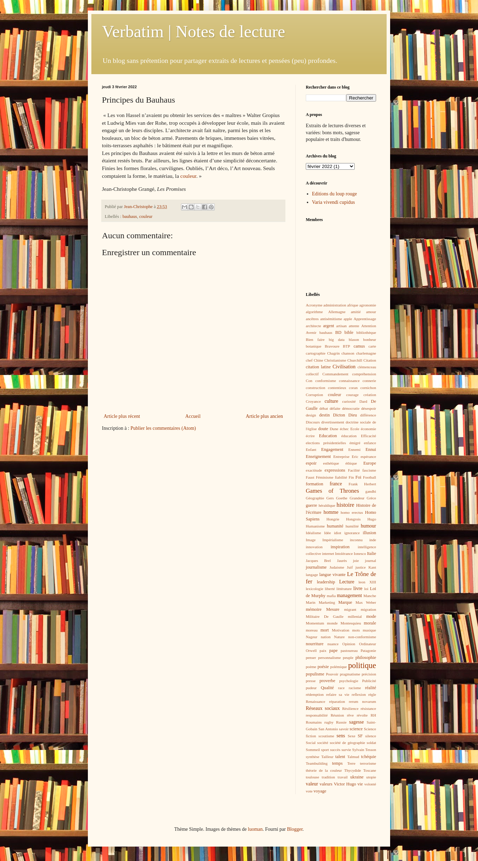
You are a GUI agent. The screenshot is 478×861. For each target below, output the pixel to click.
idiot (337, 533)
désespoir (368, 408)
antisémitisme (331, 319)
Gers (330, 498)
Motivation (340, 630)
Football (369, 477)
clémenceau (366, 367)
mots (356, 630)
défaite (335, 408)
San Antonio (328, 729)
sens (341, 735)
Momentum (315, 623)
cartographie (315, 353)
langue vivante (332, 574)
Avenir (311, 332)
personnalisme (329, 657)
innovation (314, 547)
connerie (369, 380)
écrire (310, 436)
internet (328, 553)
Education (328, 435)
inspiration (340, 546)
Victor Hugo (345, 784)
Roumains (314, 722)
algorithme (314, 312)
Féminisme (325, 477)
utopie (371, 777)
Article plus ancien (264, 416)
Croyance (313, 401)
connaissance (349, 380)
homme (331, 512)
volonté (370, 784)
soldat (371, 742)
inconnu (356, 540)
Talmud (353, 757)
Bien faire (315, 339)
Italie (371, 553)
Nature (339, 637)
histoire (345, 504)
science (356, 728)
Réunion (337, 715)
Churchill (354, 360)
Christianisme (335, 360)
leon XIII (367, 582)
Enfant (311, 449)
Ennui (371, 449)
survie (346, 749)
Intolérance (344, 553)
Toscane (369, 770)
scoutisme (326, 736)
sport (325, 749)
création (369, 395)
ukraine (357, 777)
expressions (334, 470)
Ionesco (360, 553)
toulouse (312, 777)
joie (356, 560)
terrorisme (368, 763)
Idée (327, 533)
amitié (356, 312)
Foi (358, 477)
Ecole (354, 429)
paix (322, 650)
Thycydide (352, 770)
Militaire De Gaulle (324, 616)
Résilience (350, 708)
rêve (350, 715)
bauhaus (129, 216)
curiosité (349, 401)
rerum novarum (362, 701)
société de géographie (347, 742)
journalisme (316, 567)
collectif (312, 374)
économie (368, 429)
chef (309, 360)
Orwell (311, 650)
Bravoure (332, 346)
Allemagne (336, 312)
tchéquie (368, 756)
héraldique (326, 505)
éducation (349, 436)
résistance (368, 708)
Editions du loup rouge (334, 193)
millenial (355, 616)
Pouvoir (332, 674)
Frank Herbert (362, 484)
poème (311, 667)
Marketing (327, 602)
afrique (352, 305)
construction (315, 388)
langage (312, 574)
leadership (326, 582)
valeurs (325, 784)
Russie (341, 722)
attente (354, 326)
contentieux (337, 388)
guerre (311, 505)
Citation (369, 360)
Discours (313, 422)
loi (366, 589)
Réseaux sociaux (323, 708)
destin (324, 415)
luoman (255, 829)
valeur (312, 783)
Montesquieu (351, 623)
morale (370, 623)
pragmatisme (350, 674)
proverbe (327, 680)
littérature (343, 589)
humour (368, 526)
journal (370, 560)
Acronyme (314, 305)
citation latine (318, 366)
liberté (330, 589)
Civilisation (343, 366)
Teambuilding (317, 763)
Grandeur (357, 498)
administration (334, 305)
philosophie (365, 657)
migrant (350, 609)
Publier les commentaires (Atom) (163, 428)
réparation (337, 701)
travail (343, 777)
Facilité (354, 470)
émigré (354, 443)
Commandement (335, 374)
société (322, 742)
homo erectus (352, 512)
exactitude (314, 470)
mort (325, 630)
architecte (313, 326)
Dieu (352, 415)
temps (337, 763)
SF (360, 735)
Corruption (314, 395)
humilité (351, 526)
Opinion (348, 644)
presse (311, 681)
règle (372, 694)
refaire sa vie (337, 694)
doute (323, 428)
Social (311, 742)
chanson (347, 353)
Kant (372, 567)
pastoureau (349, 650)
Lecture (346, 581)
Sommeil (313, 749)
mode (371, 616)
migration (368, 609)
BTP (346, 346)
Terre (351, 763)
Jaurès (342, 560)
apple (347, 319)
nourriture (314, 643)
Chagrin (333, 353)
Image (311, 540)
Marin (310, 602)
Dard (363, 401)
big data (336, 339)
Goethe (341, 498)
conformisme (325, 380)
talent (340, 756)
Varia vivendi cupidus (333, 202)
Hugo (371, 519)
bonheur (369, 339)
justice (360, 567)
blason (354, 339)
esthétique (331, 463)
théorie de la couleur (324, 770)
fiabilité (341, 477)
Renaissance (315, 701)
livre (357, 588)
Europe (369, 463)
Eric (355, 456)
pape (333, 650)
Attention (368, 326)
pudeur (311, 688)
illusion (369, 532)
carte (372, 346)
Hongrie (333, 519)
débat (323, 408)
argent (328, 325)
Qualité (327, 687)
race (341, 688)
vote (309, 791)
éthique (351, 463)
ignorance (352, 533)
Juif (350, 567)
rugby (329, 722)
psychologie (348, 681)
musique (369, 630)
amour (371, 312)
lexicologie (314, 589)
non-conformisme (362, 637)
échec (344, 429)
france (336, 483)
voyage (320, 791)
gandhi (371, 491)
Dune (334, 429)
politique (362, 665)
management (349, 595)
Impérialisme (332, 540)
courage (352, 395)
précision (369, 674)
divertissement (332, 422)
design (311, 415)
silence (370, 736)
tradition (328, 777)
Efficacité (368, 436)
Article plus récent (122, 416)
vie (360, 784)
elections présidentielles (326, 443)
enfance (370, 443)
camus (359, 346)
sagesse (356, 722)
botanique (313, 346)
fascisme (369, 470)
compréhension (364, 374)
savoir (344, 729)
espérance (368, 456)
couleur (188, 176)
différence (368, 415)
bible (348, 332)
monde (332, 623)
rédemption (315, 694)
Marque (345, 602)
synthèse (312, 757)
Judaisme (337, 567)
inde (372, 540)
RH (373, 715)
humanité (335, 526)
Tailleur (327, 757)
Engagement (332, 449)
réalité (370, 687)
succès (335, 749)
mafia (331, 596)
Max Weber (365, 602)
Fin (351, 477)
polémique (338, 667)
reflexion (358, 694)
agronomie (367, 305)
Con (309, 380)
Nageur (311, 637)
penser (311, 657)
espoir (311, 463)
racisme (355, 688)
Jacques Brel (318, 560)
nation (326, 637)
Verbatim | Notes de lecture (193, 31)
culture (331, 401)
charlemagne (366, 353)
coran (353, 388)
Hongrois (353, 519)
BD (338, 332)
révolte (362, 715)
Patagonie (368, 650)
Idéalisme (313, 533)
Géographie (315, 498)
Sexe (351, 736)
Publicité (369, 681)
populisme (315, 674)
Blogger (294, 829)
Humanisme (315, 526)
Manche (369, 596)
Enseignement (318, 456)
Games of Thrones (332, 490)
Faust (310, 477)
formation (314, 483)
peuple (348, 657)
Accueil (193, 416)
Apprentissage (365, 319)
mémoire (314, 609)
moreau (312, 630)
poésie (323, 666)
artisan (341, 326)
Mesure (333, 609)
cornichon (368, 388)
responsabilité (317, 715)
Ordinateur (367, 644)
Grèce (371, 498)
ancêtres (312, 319)
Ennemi (354, 449)
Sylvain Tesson (364, 749)
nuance (333, 644)
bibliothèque (366, 332)
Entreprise (341, 456)
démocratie (351, 408)
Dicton (339, 415)
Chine (318, 360)
